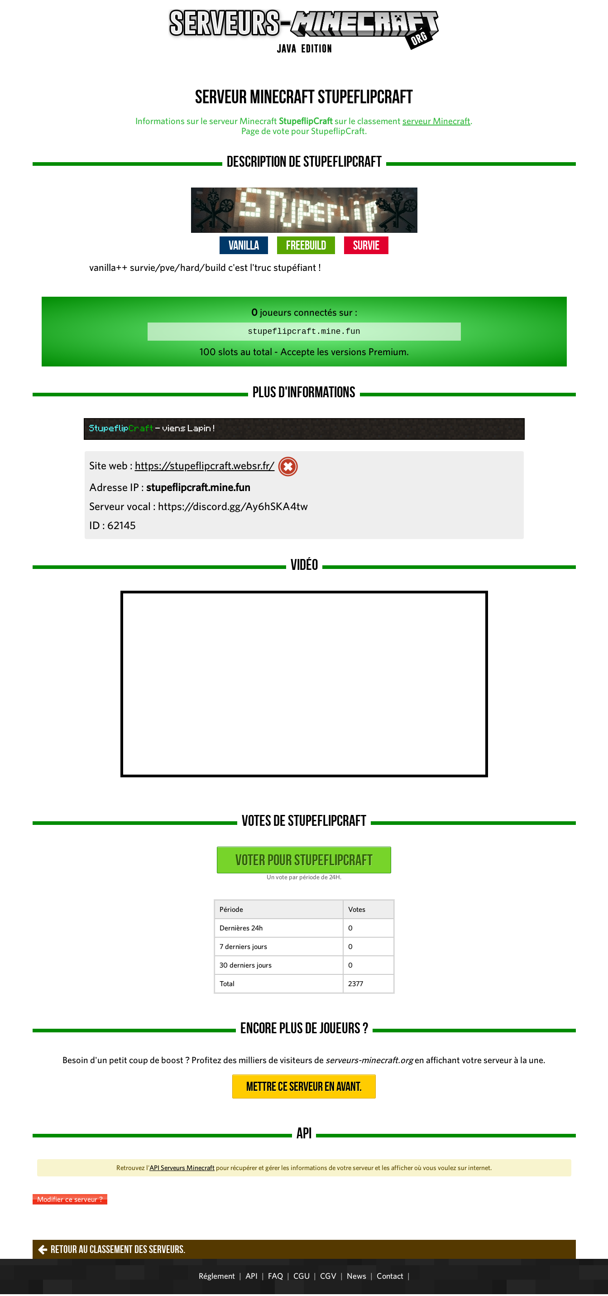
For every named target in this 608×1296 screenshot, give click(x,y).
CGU (301, 1277)
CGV (328, 1277)
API (251, 1277)
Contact (390, 1277)
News (356, 1277)
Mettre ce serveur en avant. (304, 1088)
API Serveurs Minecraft (182, 1169)
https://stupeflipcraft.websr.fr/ (205, 467)
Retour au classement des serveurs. (118, 1251)
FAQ (275, 1277)
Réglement (217, 1277)
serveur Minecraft (436, 121)
